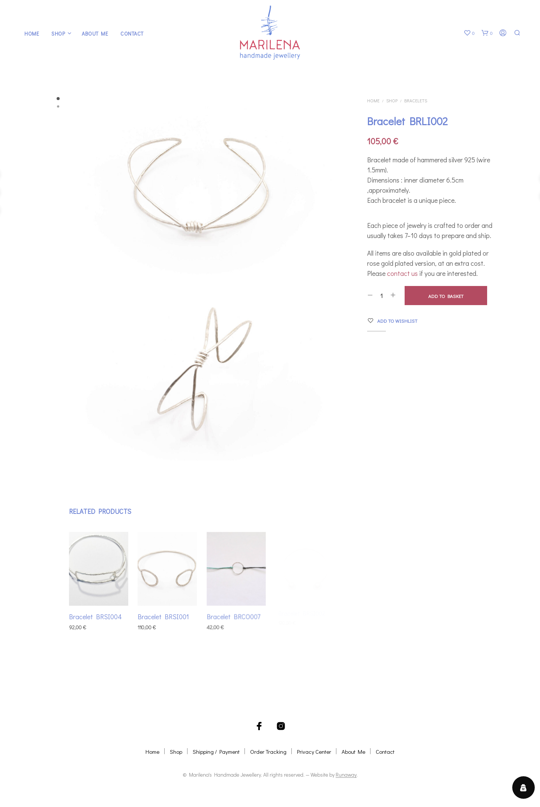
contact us (402, 273)
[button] (469, 33)
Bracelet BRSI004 (95, 616)
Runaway (346, 775)
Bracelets (415, 100)
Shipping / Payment (216, 751)
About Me (95, 33)
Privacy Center (314, 751)
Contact (132, 33)
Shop (58, 33)
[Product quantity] (381, 295)
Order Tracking (268, 751)
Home (31, 33)
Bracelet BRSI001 (164, 614)
